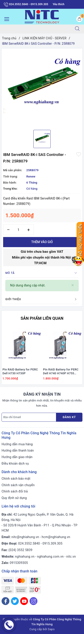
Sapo (51, 629)
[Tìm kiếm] (77, 28)
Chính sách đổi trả (15, 491)
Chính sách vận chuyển (18, 485)
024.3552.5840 (29, 543)
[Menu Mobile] (5, 18)
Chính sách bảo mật (16, 478)
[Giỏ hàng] (79, 19)
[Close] (72, 285)
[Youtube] (24, 601)
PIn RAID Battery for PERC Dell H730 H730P (20, 371)
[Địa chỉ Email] (29, 417)
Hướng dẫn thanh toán (18, 450)
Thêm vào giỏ (42, 242)
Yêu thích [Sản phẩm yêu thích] (58, 4)
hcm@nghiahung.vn (56, 537)
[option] (42, 87)
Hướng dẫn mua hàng (17, 444)
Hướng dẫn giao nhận (17, 457)
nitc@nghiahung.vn (25, 537)
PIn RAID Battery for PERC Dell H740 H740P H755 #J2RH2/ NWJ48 (60, 371)
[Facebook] (5, 601)
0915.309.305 (52, 543)
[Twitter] (15, 601)
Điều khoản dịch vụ (15, 463)
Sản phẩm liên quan (42, 318)
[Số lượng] (18, 230)
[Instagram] (33, 601)
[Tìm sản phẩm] (35, 28)
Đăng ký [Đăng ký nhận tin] (69, 417)
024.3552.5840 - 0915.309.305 (26, 4)
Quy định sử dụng (14, 498)
